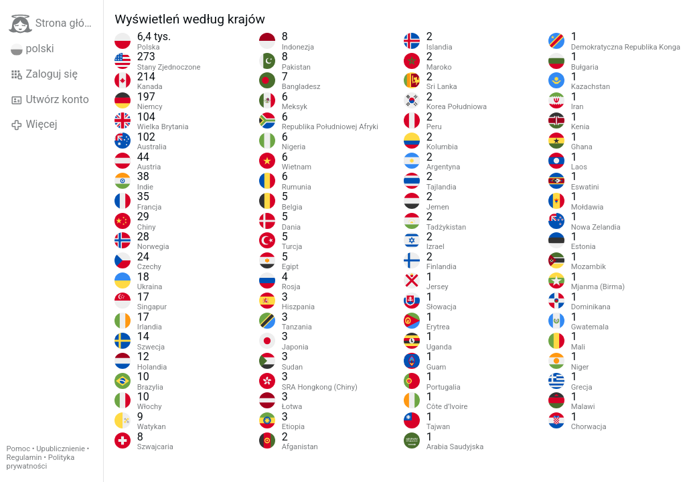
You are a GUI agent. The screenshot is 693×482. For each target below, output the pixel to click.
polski (32, 49)
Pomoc (18, 449)
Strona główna (56, 23)
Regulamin (24, 457)
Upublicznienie (60, 449)
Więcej (34, 124)
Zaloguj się (44, 74)
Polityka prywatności (41, 462)
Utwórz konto (50, 99)
